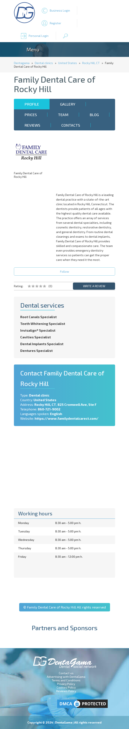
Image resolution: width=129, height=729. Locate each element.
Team (63, 114)
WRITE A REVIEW (94, 286)
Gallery (67, 104)
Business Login (60, 10)
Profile (31, 104)
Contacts (70, 125)
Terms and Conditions (66, 680)
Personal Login (38, 36)
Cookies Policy (66, 687)
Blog (94, 114)
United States (67, 63)
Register (55, 23)
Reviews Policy (66, 691)
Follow (64, 271)
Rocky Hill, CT (91, 63)
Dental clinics (44, 63)
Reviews (32, 125)
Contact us (66, 673)
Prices (30, 114)
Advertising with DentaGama (66, 676)
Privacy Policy (66, 684)
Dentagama (22, 63)
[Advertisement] (86, 163)
